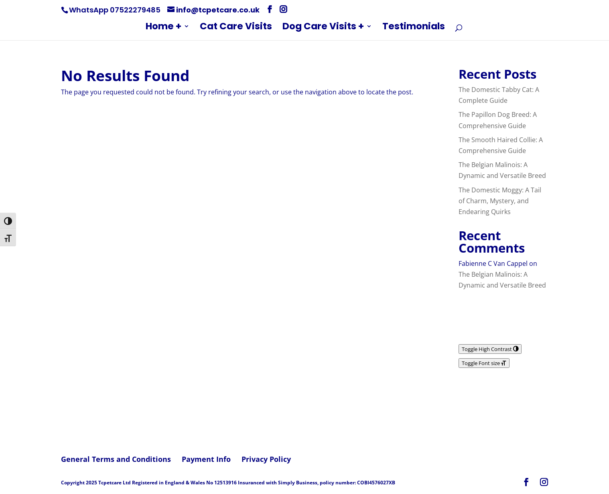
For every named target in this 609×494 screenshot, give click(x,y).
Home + (163, 28)
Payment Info (206, 459)
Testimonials (413, 28)
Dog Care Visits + (323, 28)
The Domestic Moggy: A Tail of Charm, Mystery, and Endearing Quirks (500, 201)
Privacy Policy (266, 459)
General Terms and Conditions (116, 459)
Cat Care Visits (236, 28)
